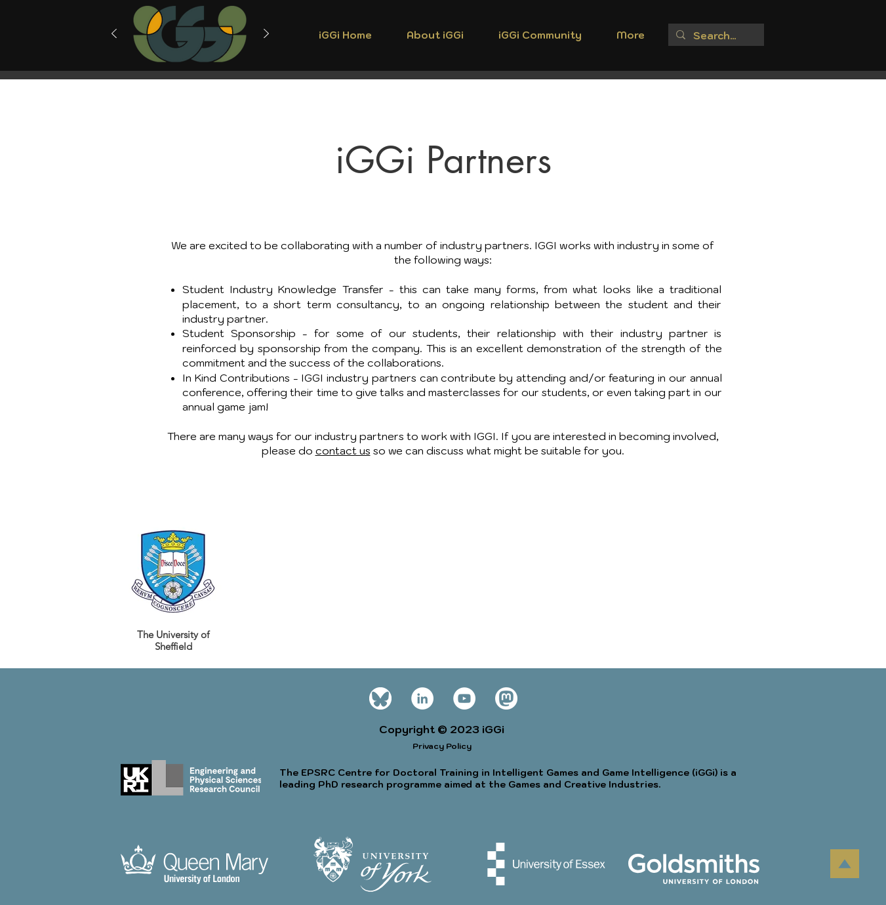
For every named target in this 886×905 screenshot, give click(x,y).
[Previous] (114, 34)
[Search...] (714, 36)
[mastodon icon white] (506, 698)
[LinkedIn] (422, 698)
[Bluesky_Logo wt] (380, 698)
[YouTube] (464, 698)
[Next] (266, 34)
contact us (343, 450)
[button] (435, 39)
